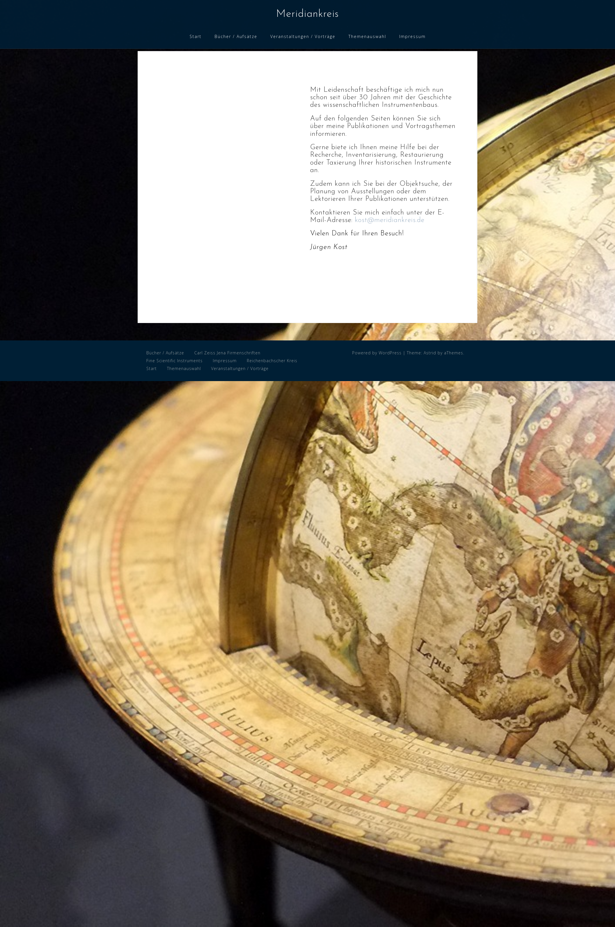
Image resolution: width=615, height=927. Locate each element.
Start (196, 36)
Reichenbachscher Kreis (272, 360)
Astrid (430, 353)
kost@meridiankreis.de (390, 220)
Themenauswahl (367, 36)
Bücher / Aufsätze (236, 36)
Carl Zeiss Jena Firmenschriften (227, 353)
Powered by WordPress (377, 353)
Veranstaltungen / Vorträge (302, 36)
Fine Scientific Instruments (174, 360)
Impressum (412, 36)
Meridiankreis (307, 14)
